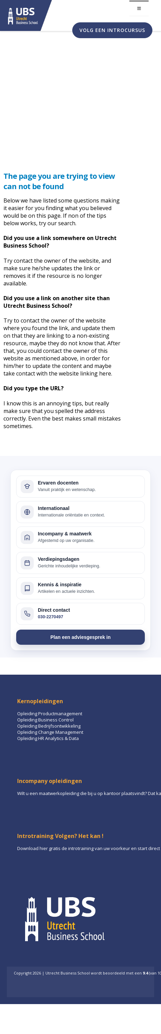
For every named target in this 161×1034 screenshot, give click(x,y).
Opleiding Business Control (45, 720)
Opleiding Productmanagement (49, 713)
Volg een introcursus (112, 30)
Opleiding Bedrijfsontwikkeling (48, 726)
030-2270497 (50, 616)
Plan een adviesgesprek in (80, 637)
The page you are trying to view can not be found (59, 181)
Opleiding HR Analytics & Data (48, 738)
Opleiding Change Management (50, 732)
